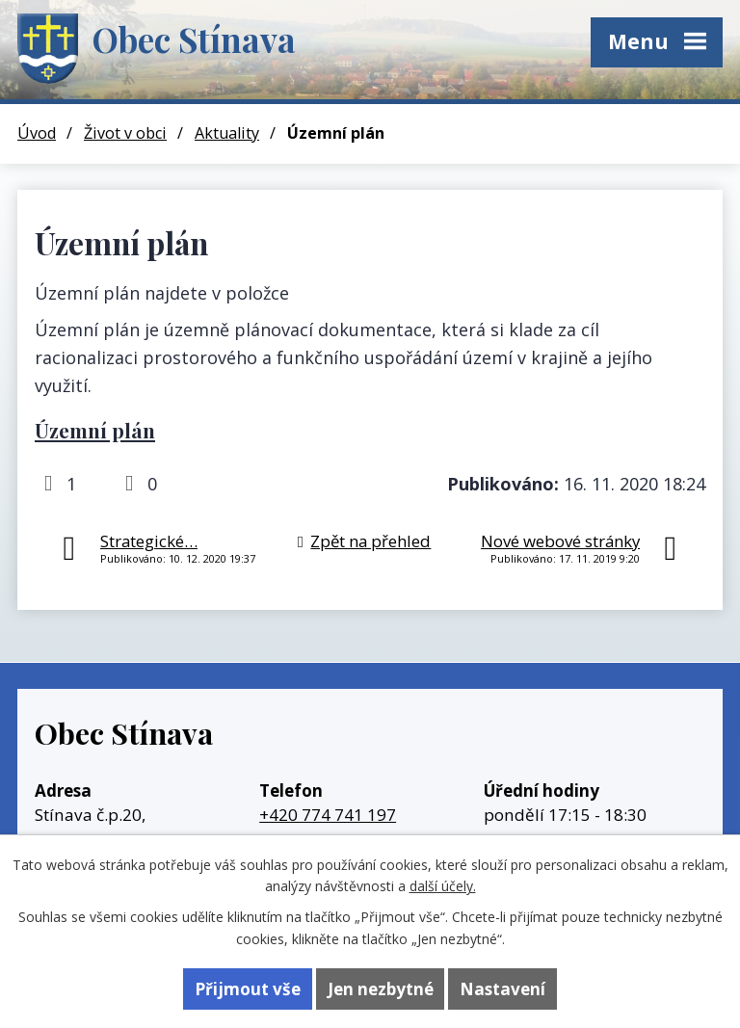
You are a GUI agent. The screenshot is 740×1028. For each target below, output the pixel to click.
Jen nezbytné (381, 989)
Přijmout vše (248, 989)
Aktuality (227, 133)
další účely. (443, 886)
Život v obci (125, 133)
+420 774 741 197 (327, 815)
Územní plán (95, 430)
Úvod (36, 133)
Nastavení (502, 989)
